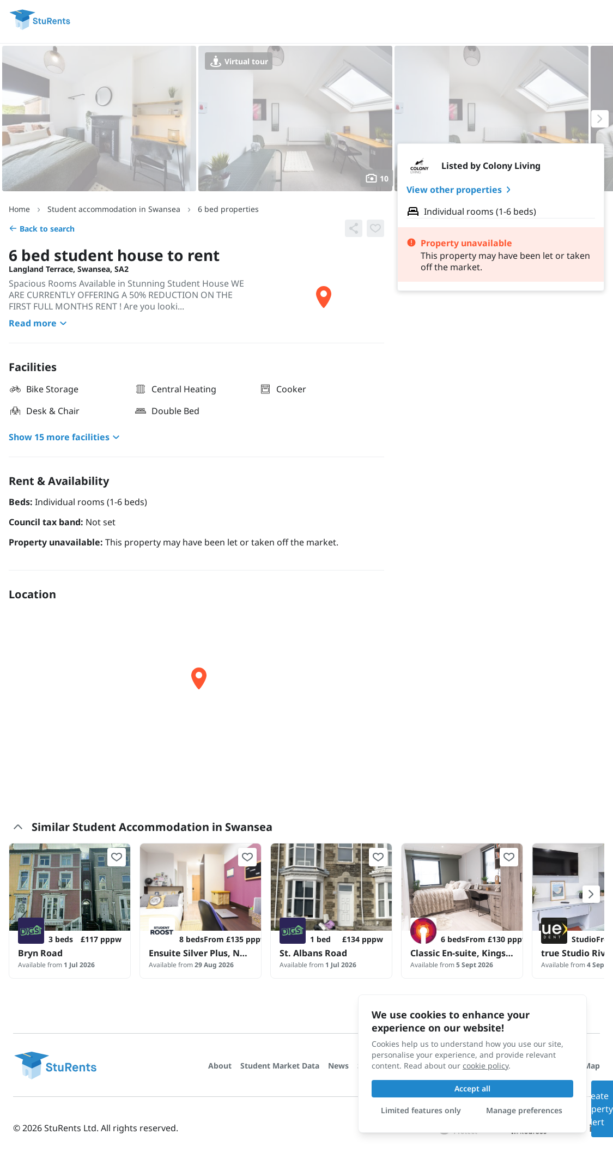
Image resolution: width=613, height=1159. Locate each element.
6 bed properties (228, 209)
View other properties (460, 189)
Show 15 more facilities (66, 437)
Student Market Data (279, 1065)
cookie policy (485, 1065)
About (220, 1065)
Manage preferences (524, 1110)
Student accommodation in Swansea (113, 209)
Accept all (472, 1088)
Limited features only (421, 1110)
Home (19, 209)
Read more (39, 323)
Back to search (42, 228)
